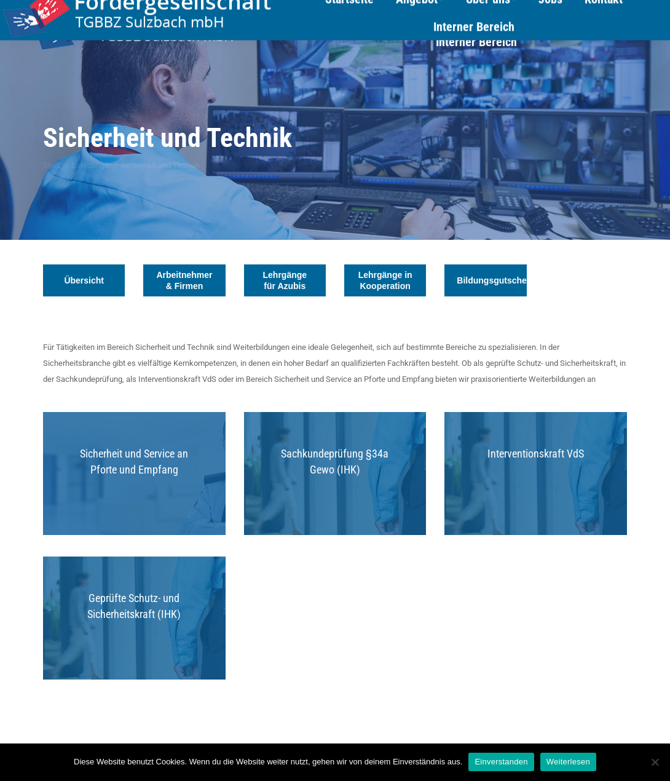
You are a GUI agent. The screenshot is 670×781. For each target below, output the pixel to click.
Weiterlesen (568, 761)
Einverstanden (501, 761)
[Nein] (654, 762)
